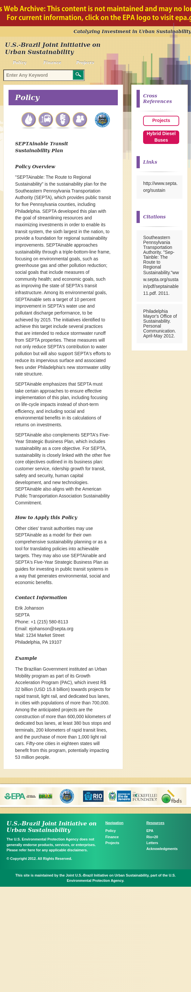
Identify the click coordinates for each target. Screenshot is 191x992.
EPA (149, 831)
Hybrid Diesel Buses (161, 137)
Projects (85, 62)
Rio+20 (152, 837)
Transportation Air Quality (46, 120)
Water (29, 120)
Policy (19, 62)
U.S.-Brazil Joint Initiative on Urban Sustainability (52, 48)
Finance (52, 62)
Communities (80, 120)
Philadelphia (102, 120)
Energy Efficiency (63, 120)
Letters (152, 843)
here (31, 850)
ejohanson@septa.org (51, 628)
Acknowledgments (162, 849)
